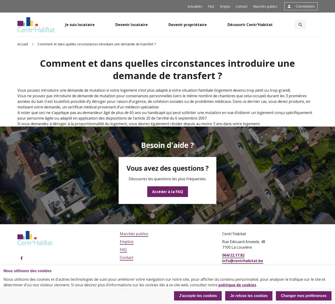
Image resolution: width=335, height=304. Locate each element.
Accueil (22, 44)
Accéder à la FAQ (167, 191)
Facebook (21, 258)
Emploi (225, 6)
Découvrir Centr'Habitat (250, 24)
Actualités (195, 6)
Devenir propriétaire (187, 24)
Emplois (127, 241)
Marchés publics (265, 6)
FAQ (211, 6)
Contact (242, 6)
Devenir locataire (131, 24)
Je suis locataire (80, 24)
